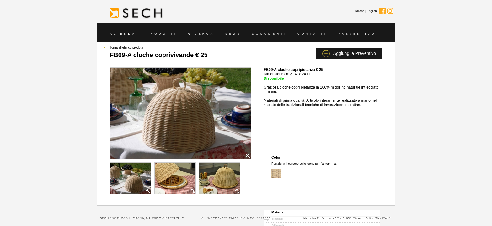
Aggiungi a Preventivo (349, 53)
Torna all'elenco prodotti (126, 47)
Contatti (312, 33)
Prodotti (162, 33)
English (372, 11)
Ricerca (201, 33)
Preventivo (357, 33)
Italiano (359, 11)
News (233, 33)
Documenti (269, 33)
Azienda (123, 33)
